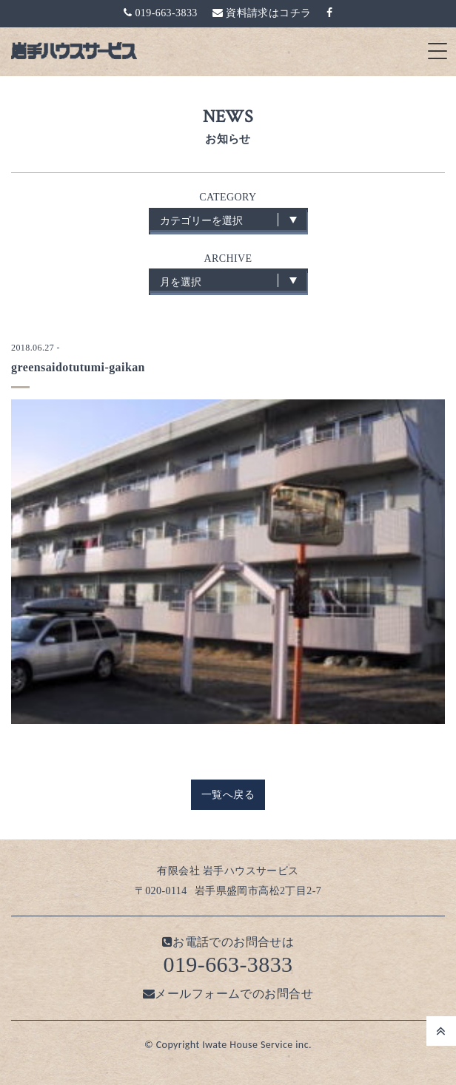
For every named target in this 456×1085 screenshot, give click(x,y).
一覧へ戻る (228, 794)
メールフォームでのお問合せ (228, 993)
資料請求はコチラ (262, 12)
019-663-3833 (161, 12)
